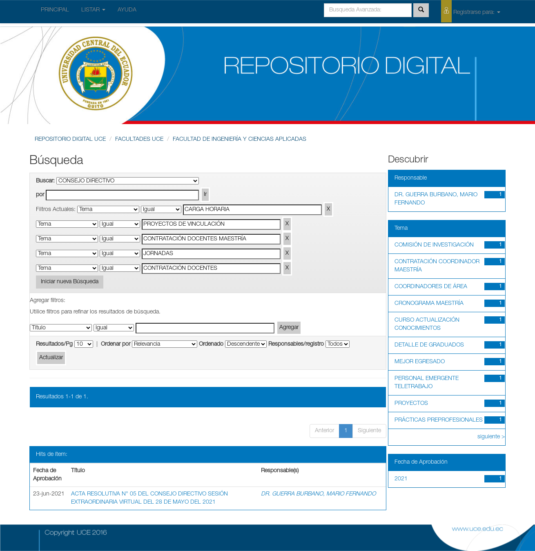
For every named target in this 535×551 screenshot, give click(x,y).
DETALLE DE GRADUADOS (429, 345)
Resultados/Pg (54, 344)
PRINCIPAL (55, 10)
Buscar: (45, 181)
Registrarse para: (470, 11)
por (40, 195)
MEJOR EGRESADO (420, 362)
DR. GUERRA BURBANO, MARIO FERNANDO (318, 494)
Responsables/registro (296, 344)
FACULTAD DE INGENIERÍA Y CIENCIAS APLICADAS (239, 139)
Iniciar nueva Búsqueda (69, 282)
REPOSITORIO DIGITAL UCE (70, 139)
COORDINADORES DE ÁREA (431, 287)
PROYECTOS (411, 404)
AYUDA (127, 10)
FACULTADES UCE (139, 139)
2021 (401, 479)
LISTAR (93, 10)
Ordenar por (115, 344)
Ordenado (211, 344)
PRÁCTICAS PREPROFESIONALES (439, 420)
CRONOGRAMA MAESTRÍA (429, 304)
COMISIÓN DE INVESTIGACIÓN (434, 245)
